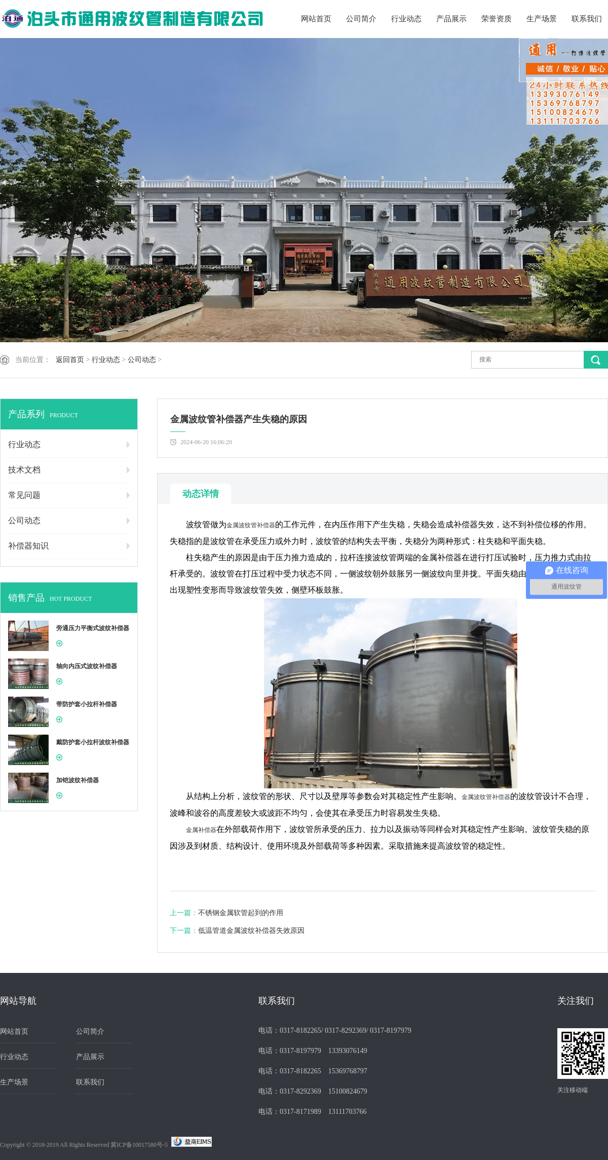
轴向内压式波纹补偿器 (86, 666)
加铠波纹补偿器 (77, 780)
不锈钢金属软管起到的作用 (240, 913)
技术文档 (24, 469)
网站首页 (316, 19)
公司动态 (142, 360)
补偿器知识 (28, 545)
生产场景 (541, 19)
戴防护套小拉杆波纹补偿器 (92, 742)
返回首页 (70, 360)
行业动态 (406, 19)
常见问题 (24, 495)
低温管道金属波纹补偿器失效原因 (251, 930)
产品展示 (451, 19)
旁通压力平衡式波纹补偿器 (92, 628)
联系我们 (587, 19)
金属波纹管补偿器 (250, 525)
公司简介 (361, 19)
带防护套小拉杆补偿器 (86, 704)
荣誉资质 (496, 19)
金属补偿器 (201, 829)
